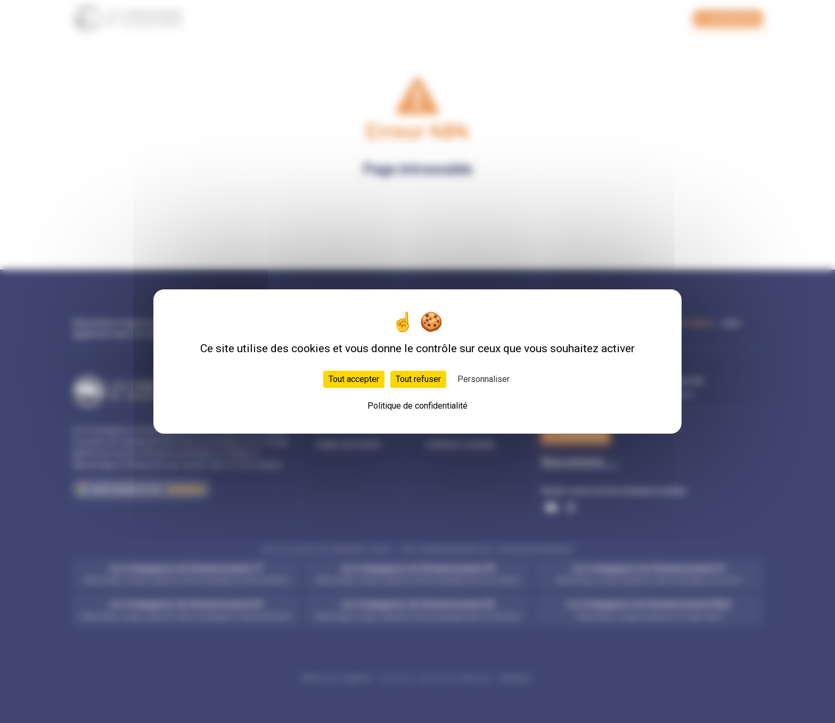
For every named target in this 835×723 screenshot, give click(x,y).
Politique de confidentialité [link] (417, 406)
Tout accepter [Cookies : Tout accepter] (354, 379)
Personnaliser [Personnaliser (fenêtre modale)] (483, 379)
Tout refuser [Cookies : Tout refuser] (418, 379)
